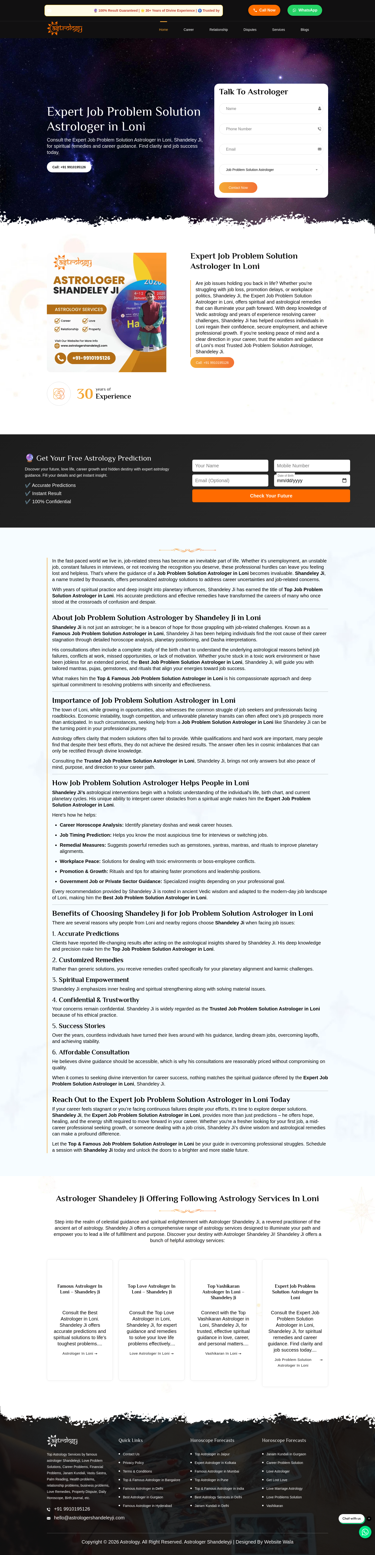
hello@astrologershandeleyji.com (89, 1517)
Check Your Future (271, 496)
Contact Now (238, 188)
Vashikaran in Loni (223, 1363)
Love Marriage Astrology (284, 1489)
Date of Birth (286, 476)
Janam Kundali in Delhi (212, 1506)
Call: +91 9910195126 (69, 167)
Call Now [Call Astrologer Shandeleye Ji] (264, 10)
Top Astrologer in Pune (211, 1480)
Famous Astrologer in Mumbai (217, 1471)
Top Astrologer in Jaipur (212, 1454)
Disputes (249, 30)
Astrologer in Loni (79, 1363)
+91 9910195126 (72, 1509)
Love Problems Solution (284, 1497)
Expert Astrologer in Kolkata (215, 1463)
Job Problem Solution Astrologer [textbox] (250, 170)
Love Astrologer (278, 1471)
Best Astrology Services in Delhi (218, 1497)
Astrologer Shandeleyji (208, 1541)
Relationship (218, 30)
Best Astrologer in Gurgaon (143, 1497)
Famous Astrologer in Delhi (143, 1489)
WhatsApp (304, 10)
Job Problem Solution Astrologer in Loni (299, 1369)
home (163, 30)
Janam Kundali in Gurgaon (286, 1454)
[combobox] (271, 169)
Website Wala (278, 1541)
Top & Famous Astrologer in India (219, 1489)
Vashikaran (274, 1506)
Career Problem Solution (284, 1463)
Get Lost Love (276, 1480)
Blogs (305, 30)
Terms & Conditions (137, 1471)
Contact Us (131, 1454)
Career (188, 30)
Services (278, 30)
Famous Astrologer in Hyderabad (147, 1506)
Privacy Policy (133, 1463)
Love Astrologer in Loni (152, 1363)
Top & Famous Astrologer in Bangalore (151, 1480)
